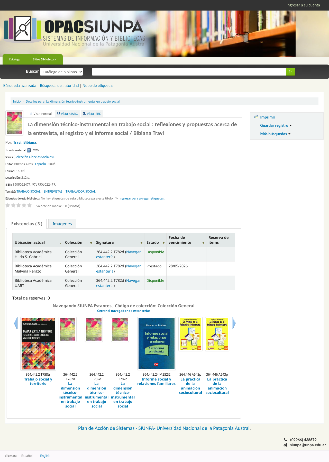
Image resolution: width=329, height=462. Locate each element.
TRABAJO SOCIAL (28, 191)
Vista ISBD (94, 114)
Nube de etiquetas (98, 85)
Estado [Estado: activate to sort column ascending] (153, 242)
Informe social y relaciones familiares (156, 381)
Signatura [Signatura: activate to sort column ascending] (105, 242)
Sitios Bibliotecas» (44, 59)
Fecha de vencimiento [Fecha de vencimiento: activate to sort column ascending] (180, 240)
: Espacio (39, 164)
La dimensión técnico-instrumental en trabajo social (73, 101)
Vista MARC (69, 114)
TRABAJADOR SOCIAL (80, 191)
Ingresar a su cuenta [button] (303, 5)
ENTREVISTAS (53, 191)
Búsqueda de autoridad (59, 85)
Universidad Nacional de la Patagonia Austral (203, 428)
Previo (16, 329)
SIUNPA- (148, 428)
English (45, 456)
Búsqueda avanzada (19, 85)
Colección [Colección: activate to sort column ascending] (73, 242)
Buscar (32, 71)
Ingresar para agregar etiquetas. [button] (142, 198)
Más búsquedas (275, 133)
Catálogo (14, 59)
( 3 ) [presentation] (26, 224)
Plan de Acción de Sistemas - (108, 428)
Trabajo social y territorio (38, 381)
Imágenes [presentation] (62, 224)
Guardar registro (276, 125)
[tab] (27, 224)
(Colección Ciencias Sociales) (33, 157)
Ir (290, 71)
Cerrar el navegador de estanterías (123, 311)
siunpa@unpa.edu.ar (308, 444)
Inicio (17, 101)
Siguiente (234, 329)
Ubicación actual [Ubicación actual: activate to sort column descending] (30, 242)
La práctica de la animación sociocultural (190, 386)
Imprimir (267, 117)
